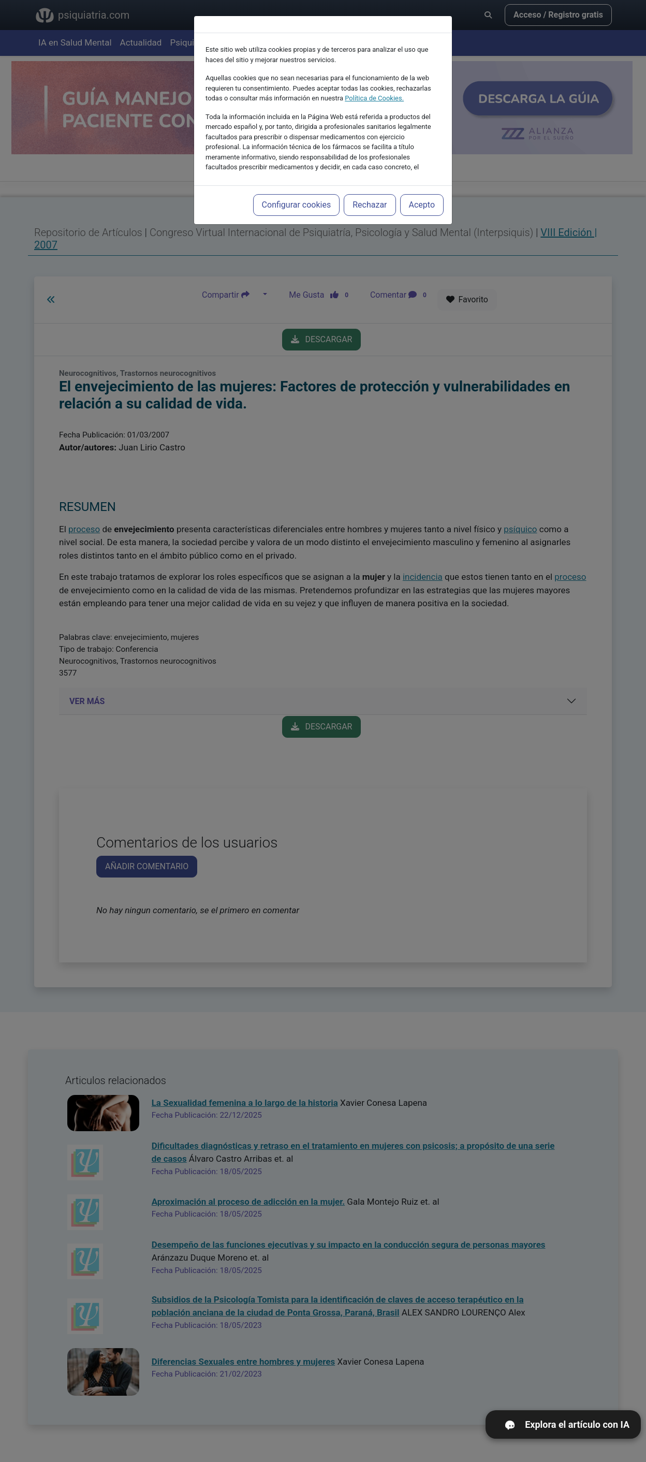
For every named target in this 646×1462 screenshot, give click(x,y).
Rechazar (370, 191)
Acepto (422, 191)
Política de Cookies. (374, 85)
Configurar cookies (296, 191)
